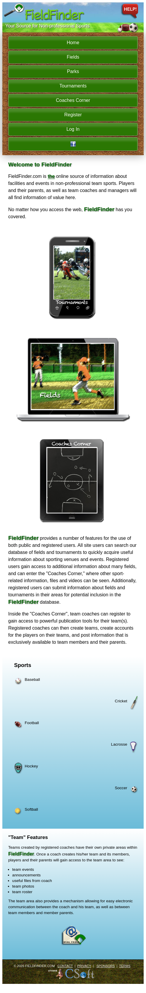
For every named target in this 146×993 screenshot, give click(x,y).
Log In (72, 129)
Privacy (84, 966)
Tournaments (73, 85)
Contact (65, 966)
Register (73, 114)
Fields (73, 56)
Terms (125, 966)
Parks (73, 71)
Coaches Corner (73, 100)
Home (73, 42)
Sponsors (105, 966)
